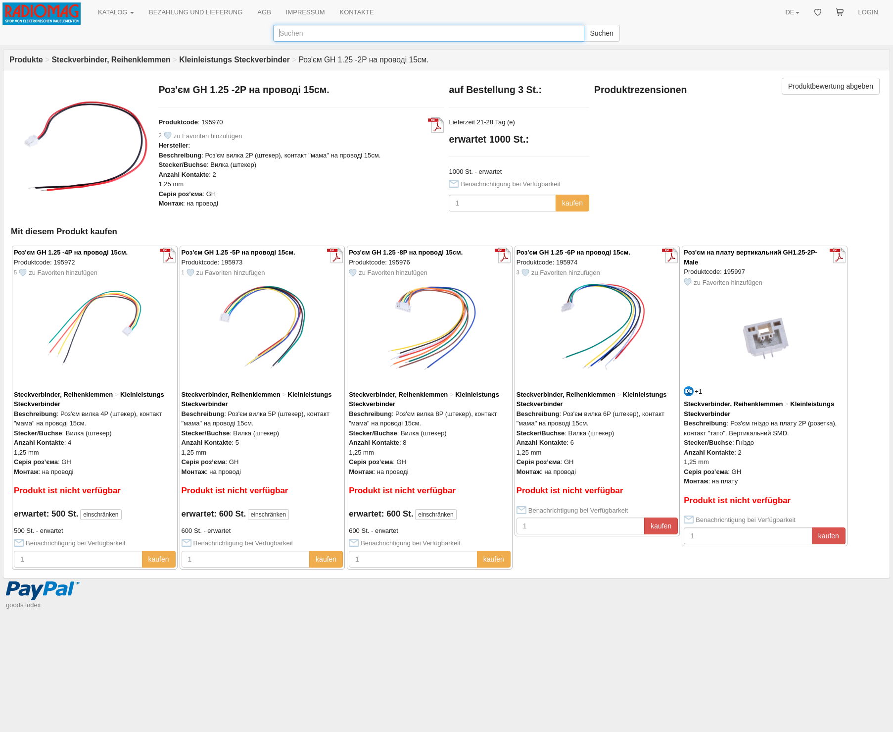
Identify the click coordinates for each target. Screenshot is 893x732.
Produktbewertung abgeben (830, 86)
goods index (23, 605)
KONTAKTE (357, 12)
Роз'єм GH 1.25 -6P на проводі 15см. (573, 252)
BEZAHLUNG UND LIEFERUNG (195, 12)
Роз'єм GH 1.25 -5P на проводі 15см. (238, 252)
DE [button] (792, 12)
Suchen (601, 33)
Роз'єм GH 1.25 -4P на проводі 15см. (71, 252)
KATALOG (116, 12)
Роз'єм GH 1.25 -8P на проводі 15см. (406, 252)
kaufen (572, 203)
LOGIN (868, 12)
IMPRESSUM (305, 12)
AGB (264, 12)
